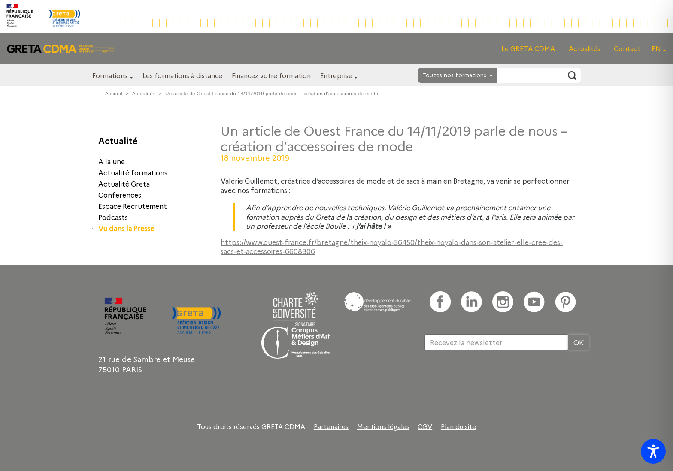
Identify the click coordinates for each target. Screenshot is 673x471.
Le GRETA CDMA (528, 48)
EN (656, 48)
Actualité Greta (124, 183)
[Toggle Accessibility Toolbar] (653, 451)
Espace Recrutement (132, 206)
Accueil (113, 93)
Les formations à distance (182, 75)
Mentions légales (383, 426)
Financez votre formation (271, 75)
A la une (111, 161)
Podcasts (113, 217)
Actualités (584, 48)
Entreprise (336, 75)
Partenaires (331, 426)
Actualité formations (132, 172)
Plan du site (458, 426)
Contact (627, 48)
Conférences (119, 194)
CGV (425, 426)
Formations (109, 75)
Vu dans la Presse (126, 228)
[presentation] (489, 378)
